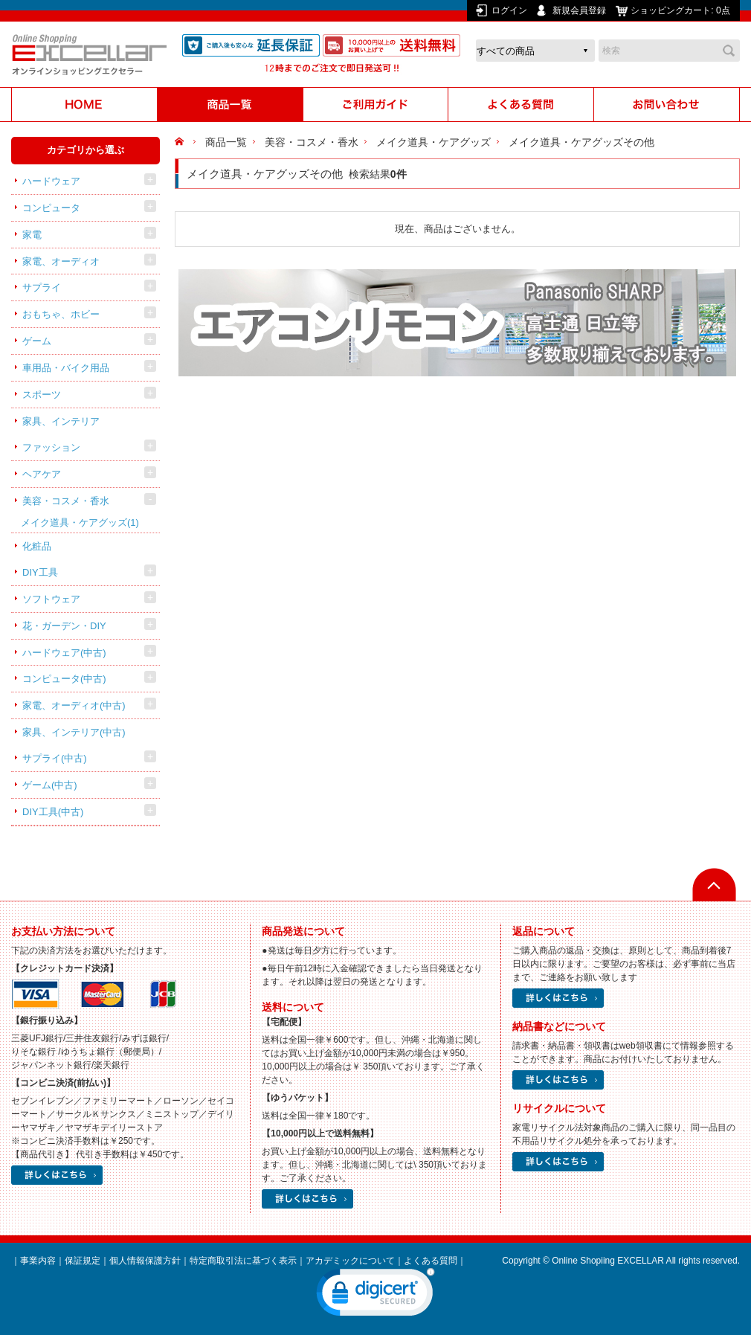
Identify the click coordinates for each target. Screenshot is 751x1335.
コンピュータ (51, 207)
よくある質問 (430, 1260)
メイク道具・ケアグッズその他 (581, 142)
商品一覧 (226, 142)
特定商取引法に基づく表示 (243, 1260)
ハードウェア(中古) (64, 652)
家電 (32, 234)
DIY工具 (40, 572)
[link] (375, 1295)
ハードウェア (51, 181)
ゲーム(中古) (49, 785)
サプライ (41, 287)
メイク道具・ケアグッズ (80, 522)
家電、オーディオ (61, 261)
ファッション (51, 447)
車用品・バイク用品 (65, 367)
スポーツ (41, 394)
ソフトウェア (51, 599)
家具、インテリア (61, 421)
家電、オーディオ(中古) (74, 705)
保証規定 (82, 1260)
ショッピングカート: (681, 10)
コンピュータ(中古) (64, 678)
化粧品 (36, 546)
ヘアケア (41, 474)
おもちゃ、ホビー (61, 314)
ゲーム (36, 341)
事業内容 (38, 1260)
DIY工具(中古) (52, 811)
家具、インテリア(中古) (74, 732)
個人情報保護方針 (145, 1260)
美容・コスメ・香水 (65, 500)
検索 (729, 50)
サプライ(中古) (54, 758)
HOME (181, 142)
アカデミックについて (350, 1260)
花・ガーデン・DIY (64, 625)
